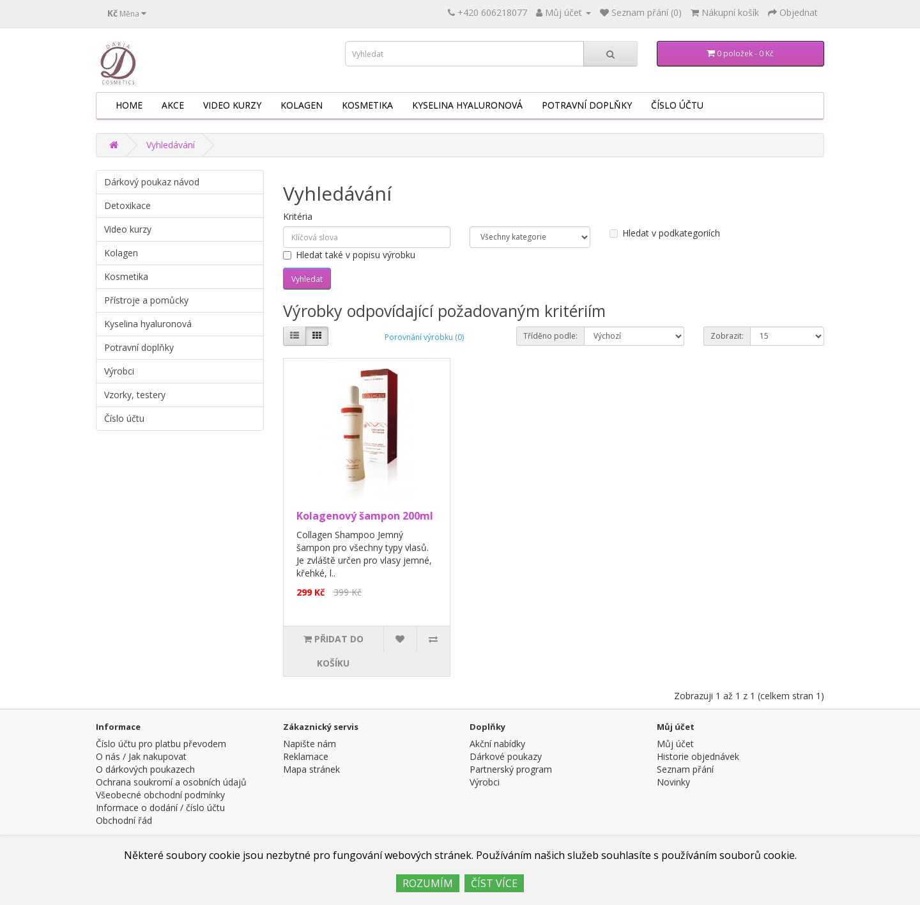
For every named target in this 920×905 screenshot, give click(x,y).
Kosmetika (367, 105)
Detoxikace (127, 205)
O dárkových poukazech (145, 769)
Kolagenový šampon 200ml (364, 516)
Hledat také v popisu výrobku (349, 255)
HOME (129, 105)
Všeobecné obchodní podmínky (160, 795)
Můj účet (675, 744)
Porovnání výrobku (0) (424, 337)
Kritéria (297, 216)
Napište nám (309, 744)
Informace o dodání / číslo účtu (160, 807)
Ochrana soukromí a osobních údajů (171, 782)
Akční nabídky (497, 744)
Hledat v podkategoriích (665, 233)
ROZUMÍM (427, 883)
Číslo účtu (677, 105)
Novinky (673, 782)
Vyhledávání (170, 145)
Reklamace (305, 756)
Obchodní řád (124, 820)
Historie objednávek (698, 756)
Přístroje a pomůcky (146, 300)
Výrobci (119, 371)
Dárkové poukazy (506, 756)
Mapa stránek (311, 769)
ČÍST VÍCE (494, 883)
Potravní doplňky (587, 105)
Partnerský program (511, 769)
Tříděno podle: (550, 335)
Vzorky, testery (134, 395)
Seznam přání (685, 769)
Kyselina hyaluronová (467, 105)
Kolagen (301, 105)
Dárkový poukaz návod (151, 182)
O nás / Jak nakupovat (141, 756)
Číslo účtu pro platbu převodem (161, 744)
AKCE (173, 105)
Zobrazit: (727, 335)
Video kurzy (232, 105)
